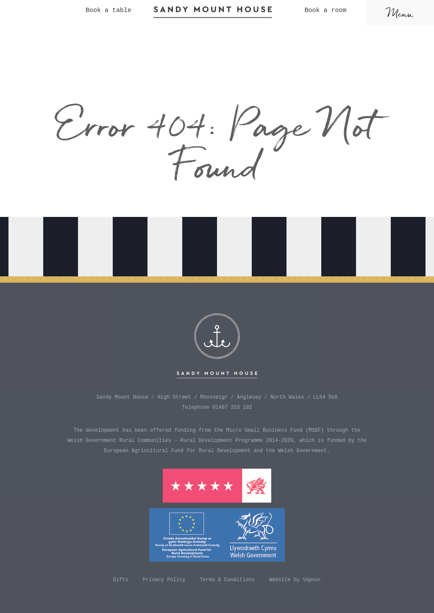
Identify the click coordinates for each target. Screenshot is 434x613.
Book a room (325, 4)
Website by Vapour (295, 580)
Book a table (108, 4)
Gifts (120, 580)
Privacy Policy (164, 580)
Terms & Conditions (227, 580)
